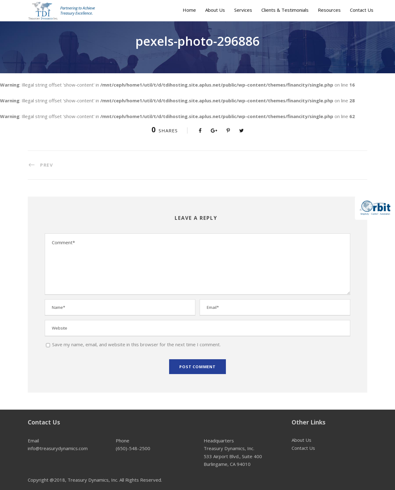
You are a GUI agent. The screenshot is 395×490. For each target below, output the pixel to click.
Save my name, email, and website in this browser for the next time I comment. (136, 344)
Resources (329, 10)
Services (243, 10)
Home (189, 10)
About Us (215, 10)
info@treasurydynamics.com (58, 448)
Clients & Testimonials (285, 10)
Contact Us (361, 10)
